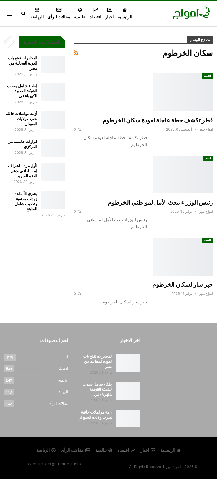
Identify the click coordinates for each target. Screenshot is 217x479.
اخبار (109, 14)
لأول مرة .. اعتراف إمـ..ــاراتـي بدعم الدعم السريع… (22, 171)
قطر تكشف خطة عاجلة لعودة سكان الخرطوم (158, 120)
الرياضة (36, 14)
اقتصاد (95, 14)
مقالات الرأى (58, 14)
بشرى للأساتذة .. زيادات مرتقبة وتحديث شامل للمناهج (24, 201)
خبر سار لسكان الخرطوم (182, 284)
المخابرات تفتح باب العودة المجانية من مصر (22, 63)
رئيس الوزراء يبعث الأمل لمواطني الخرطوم (160, 202)
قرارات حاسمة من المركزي (22, 144)
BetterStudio (69, 464)
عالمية (80, 14)
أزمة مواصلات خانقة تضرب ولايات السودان (21, 119)
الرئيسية (125, 14)
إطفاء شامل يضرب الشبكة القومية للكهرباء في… (22, 91)
